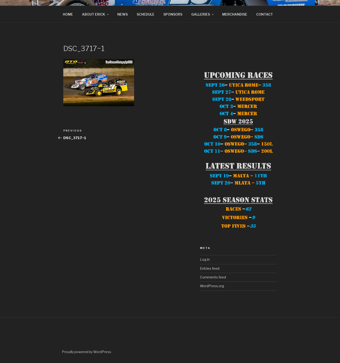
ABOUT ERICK (96, 14)
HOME (68, 14)
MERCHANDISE (234, 14)
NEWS (122, 14)
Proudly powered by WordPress (86, 352)
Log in (205, 259)
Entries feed (209, 268)
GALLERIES (202, 14)
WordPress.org (212, 286)
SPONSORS (172, 14)
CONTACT (264, 14)
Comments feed (213, 277)
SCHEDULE (145, 14)
